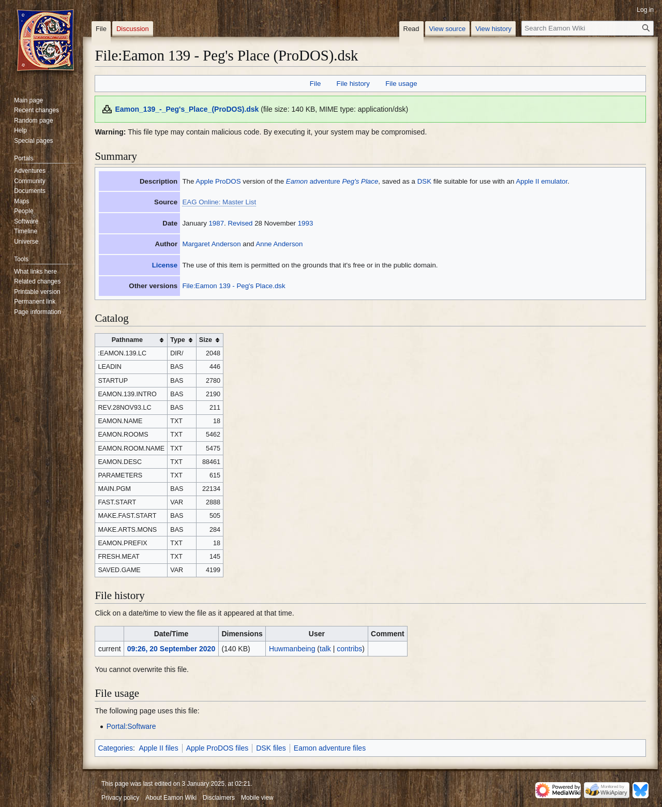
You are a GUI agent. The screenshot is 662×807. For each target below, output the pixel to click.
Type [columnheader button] (177, 339)
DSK (424, 181)
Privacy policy (120, 797)
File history (353, 83)
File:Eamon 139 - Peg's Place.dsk (233, 286)
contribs (349, 649)
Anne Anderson (279, 244)
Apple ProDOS (217, 181)
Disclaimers (219, 797)
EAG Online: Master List (219, 202)
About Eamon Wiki (171, 797)
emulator (554, 181)
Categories (115, 748)
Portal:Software (131, 726)
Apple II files (158, 748)
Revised (240, 223)
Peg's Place (360, 181)
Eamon (297, 181)
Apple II (527, 181)
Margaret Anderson (211, 244)
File (315, 83)
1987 (216, 223)
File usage (401, 83)
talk (325, 649)
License (165, 265)
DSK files (271, 748)
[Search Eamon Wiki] (587, 28)
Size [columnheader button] (205, 339)
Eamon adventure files (330, 748)
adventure (325, 181)
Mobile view (257, 797)
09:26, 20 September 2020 (171, 649)
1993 (305, 223)
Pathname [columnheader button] (127, 339)
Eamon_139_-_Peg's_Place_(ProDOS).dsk (187, 109)
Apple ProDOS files (217, 748)
